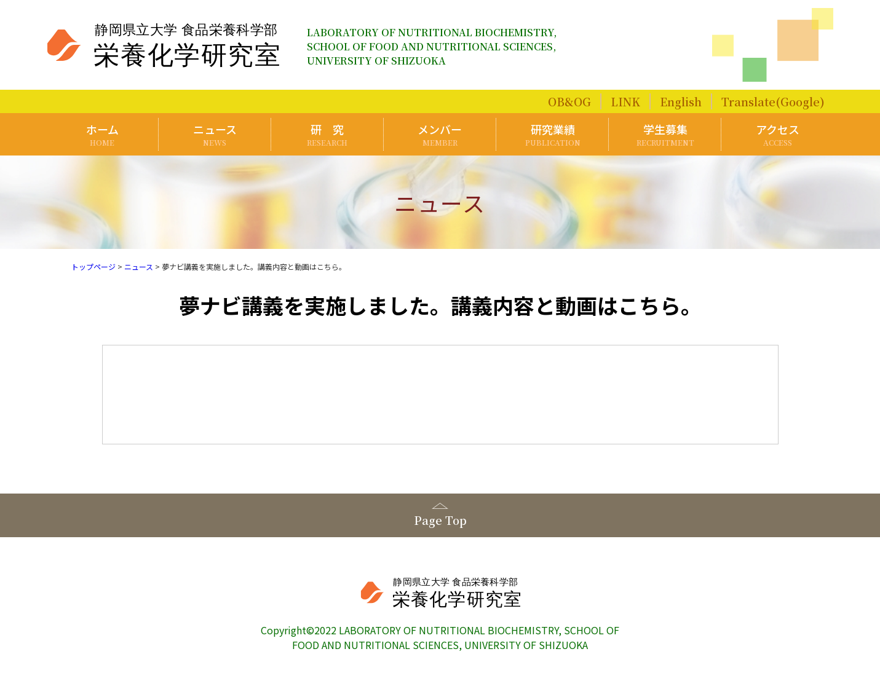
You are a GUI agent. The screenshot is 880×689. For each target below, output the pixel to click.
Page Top (440, 520)
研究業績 (553, 134)
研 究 (328, 134)
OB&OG (569, 101)
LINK (625, 101)
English (681, 101)
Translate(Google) (773, 101)
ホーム (103, 134)
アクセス (778, 134)
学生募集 (665, 134)
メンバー (440, 134)
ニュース (215, 134)
